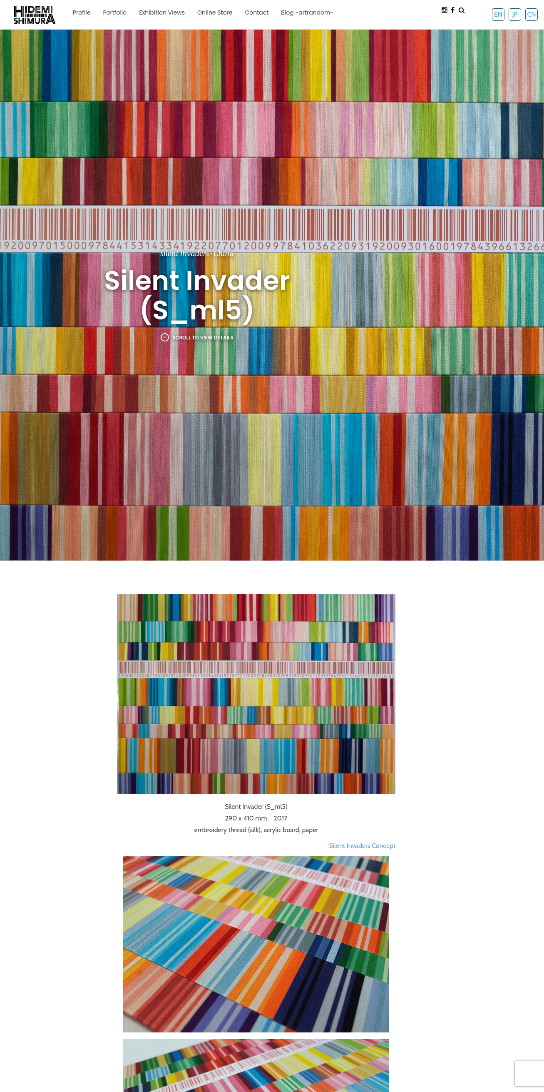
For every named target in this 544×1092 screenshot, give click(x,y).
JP (514, 14)
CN (531, 14)
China (224, 253)
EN (498, 14)
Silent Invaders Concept (362, 846)
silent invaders (184, 253)
